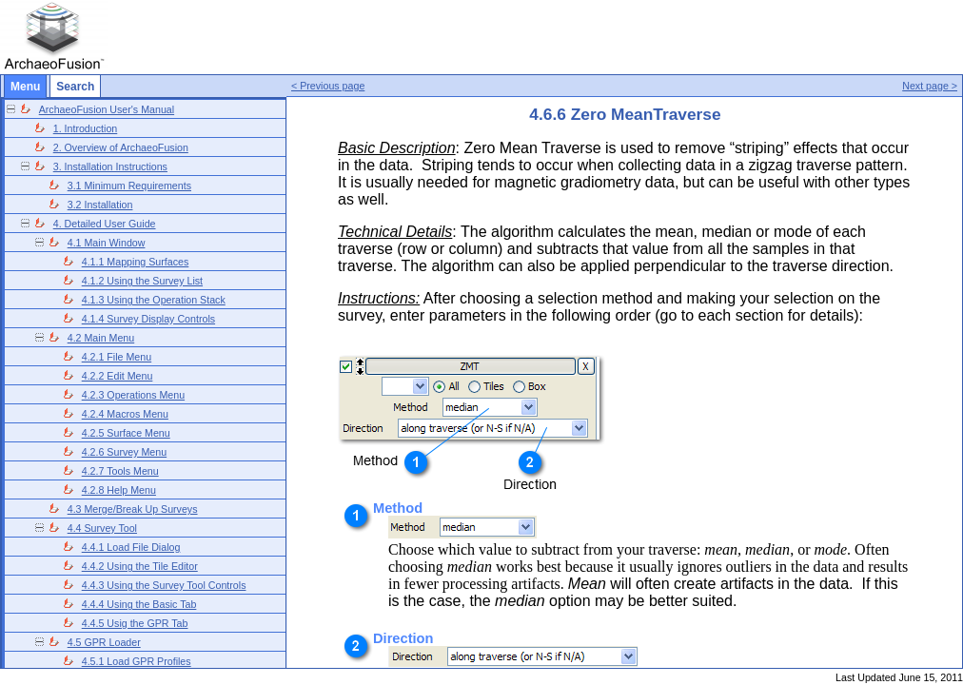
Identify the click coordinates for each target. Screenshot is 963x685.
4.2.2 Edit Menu (117, 376)
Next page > (929, 85)
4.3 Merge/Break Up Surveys (133, 509)
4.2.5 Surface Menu (126, 433)
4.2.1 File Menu (116, 356)
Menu (25, 86)
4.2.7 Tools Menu (120, 471)
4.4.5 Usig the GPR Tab (135, 623)
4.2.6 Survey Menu (124, 452)
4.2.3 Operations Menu (133, 395)
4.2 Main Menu (101, 337)
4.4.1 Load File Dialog (131, 547)
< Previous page (327, 85)
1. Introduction (85, 128)
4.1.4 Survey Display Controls (148, 318)
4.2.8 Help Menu (119, 490)
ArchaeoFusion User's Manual (106, 109)
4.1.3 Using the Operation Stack (154, 299)
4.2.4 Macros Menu (125, 414)
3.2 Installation (100, 204)
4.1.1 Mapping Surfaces (135, 261)
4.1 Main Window (107, 242)
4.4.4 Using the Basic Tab (139, 604)
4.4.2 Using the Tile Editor (140, 566)
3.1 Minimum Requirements (129, 185)
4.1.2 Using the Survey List (142, 280)
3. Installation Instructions (110, 166)
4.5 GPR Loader (104, 642)
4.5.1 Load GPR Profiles (136, 661)
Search (75, 86)
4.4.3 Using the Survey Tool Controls (164, 585)
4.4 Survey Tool (102, 528)
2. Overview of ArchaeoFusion (120, 147)
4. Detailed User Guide (104, 223)
